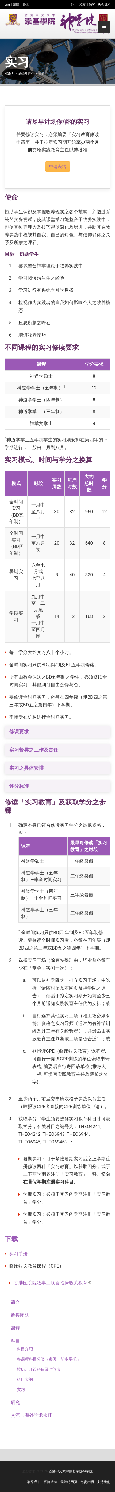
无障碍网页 (68, 1482)
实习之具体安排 (26, 768)
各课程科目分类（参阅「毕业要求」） (51, 1359)
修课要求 (19, 732)
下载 (11, 1239)
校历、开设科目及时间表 (39, 1369)
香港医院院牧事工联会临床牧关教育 (52, 1283)
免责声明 (87, 1482)
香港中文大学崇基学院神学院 (71, 1471)
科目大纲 (25, 1379)
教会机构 (104, 4)
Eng (7, 4)
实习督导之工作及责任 (33, 750)
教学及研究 (26, 73)
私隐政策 (50, 1482)
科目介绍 (25, 1349)
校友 (82, 4)
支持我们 (103, 1482)
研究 (15, 1402)
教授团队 (20, 1315)
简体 (25, 4)
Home (9, 73)
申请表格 (57, 166)
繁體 (16, 4)
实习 (21, 1389)
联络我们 (34, 1482)
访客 (92, 4)
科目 (42, 73)
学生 (73, 4)
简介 (15, 1302)
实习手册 (18, 1253)
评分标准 (19, 786)
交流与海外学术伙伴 (31, 1415)
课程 (15, 1328)
